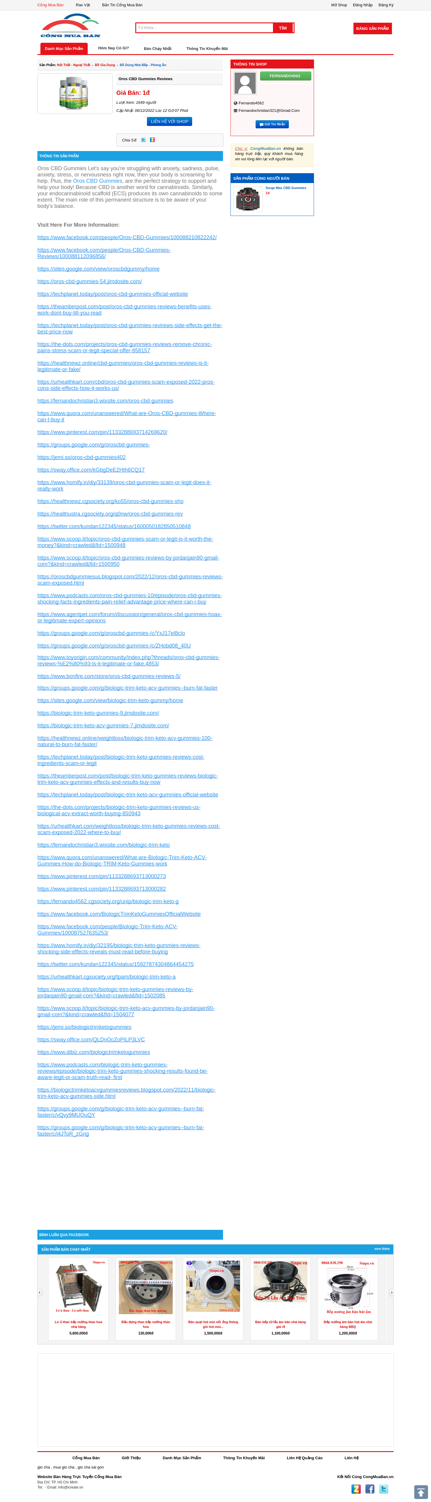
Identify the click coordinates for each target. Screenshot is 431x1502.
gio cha (43, 1467)
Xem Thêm (382, 1248)
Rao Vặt (83, 5)
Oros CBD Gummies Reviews (146, 79)
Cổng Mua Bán (50, 5)
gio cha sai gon (91, 1467)
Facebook (370, 1489)
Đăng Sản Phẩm (372, 28)
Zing (152, 139)
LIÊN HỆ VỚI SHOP (169, 121)
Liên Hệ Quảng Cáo (304, 1458)
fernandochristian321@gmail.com (269, 110)
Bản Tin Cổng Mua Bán (122, 5)
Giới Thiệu (131, 1458)
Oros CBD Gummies (97, 181)
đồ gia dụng (105, 65)
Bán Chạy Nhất (158, 48)
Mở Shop (339, 5)
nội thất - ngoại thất (73, 65)
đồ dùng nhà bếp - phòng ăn (143, 65)
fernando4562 (251, 103)
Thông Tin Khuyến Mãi (207, 48)
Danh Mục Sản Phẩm (64, 48)
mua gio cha (64, 1467)
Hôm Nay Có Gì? (113, 48)
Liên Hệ (352, 1458)
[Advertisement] (130, 1179)
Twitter (143, 139)
